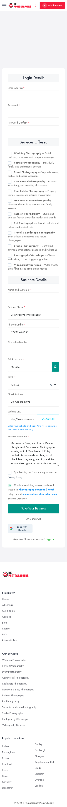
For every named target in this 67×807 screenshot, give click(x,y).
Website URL (14, 411)
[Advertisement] (33, 46)
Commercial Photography (15, 677)
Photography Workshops (15, 719)
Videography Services (13, 725)
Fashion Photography (13, 695)
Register (6, 628)
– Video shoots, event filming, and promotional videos (33, 267)
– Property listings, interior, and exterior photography (32, 193)
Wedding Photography (14, 660)
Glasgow (39, 756)
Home (5, 599)
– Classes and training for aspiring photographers (31, 257)
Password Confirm (17, 122)
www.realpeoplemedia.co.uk (39, 494)
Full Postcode (15, 359)
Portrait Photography (13, 666)
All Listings (7, 605)
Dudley (38, 744)
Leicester (39, 774)
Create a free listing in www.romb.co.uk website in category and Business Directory (32, 492)
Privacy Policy (15, 477)
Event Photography (11, 672)
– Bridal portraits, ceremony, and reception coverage (31, 155)
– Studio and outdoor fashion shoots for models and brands (32, 216)
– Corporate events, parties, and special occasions (33, 174)
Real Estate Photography (14, 683)
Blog (4, 622)
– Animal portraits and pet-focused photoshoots (33, 225)
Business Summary (17, 436)
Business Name (15, 307)
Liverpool (39, 780)
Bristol (5, 770)
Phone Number (16, 324)
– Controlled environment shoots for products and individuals (32, 248)
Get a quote (8, 611)
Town (11, 377)
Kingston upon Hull (44, 762)
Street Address (15, 394)
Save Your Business (33, 508)
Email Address (15, 88)
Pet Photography (10, 701)
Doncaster (7, 788)
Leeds (38, 768)
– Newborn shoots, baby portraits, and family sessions (30, 204)
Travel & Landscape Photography (19, 707)
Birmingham (8, 752)
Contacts (6, 617)
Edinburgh (40, 750)
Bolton (5, 758)
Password (13, 105)
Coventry (6, 782)
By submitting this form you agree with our (32, 475)
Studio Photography (12, 713)
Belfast (5, 746)
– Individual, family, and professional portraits (31, 164)
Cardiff (5, 776)
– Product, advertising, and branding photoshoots (32, 183)
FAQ (4, 634)
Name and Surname (18, 290)
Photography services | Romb (36, 489)
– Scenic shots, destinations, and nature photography (32, 236)
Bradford (7, 764)
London (39, 785)
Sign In (50, 539)
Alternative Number (18, 342)
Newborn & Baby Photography (18, 689)
